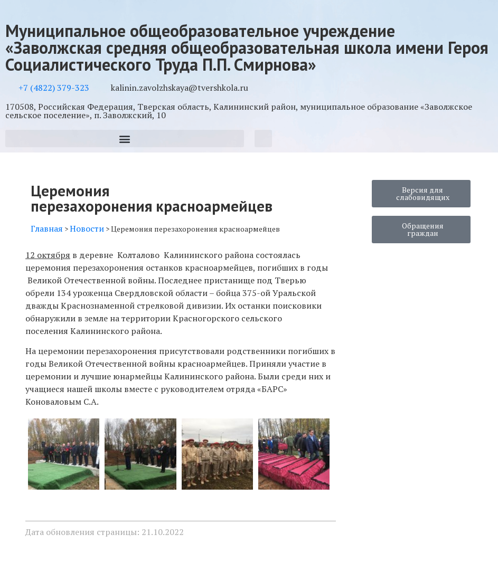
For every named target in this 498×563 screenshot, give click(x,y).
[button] (124, 138)
